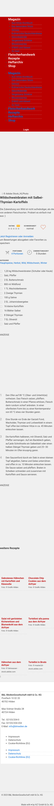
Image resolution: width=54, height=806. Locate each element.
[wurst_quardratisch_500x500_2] (27, 516)
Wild (23, 263)
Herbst (17, 263)
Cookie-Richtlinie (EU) (19, 743)
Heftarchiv (15, 62)
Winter (43, 263)
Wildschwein (33, 263)
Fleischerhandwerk (21, 54)
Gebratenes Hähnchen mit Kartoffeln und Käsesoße (12, 581)
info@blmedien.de (18, 726)
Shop (12, 66)
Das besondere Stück (22, 26)
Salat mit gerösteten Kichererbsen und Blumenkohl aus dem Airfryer (12, 623)
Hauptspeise (6, 263)
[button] (18, 228)
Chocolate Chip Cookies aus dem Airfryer (37, 581)
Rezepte (14, 58)
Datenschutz (14, 740)
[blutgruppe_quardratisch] (27, 363)
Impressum (14, 736)
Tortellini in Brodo (37, 662)
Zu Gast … (16, 51)
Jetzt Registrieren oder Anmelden (17, 236)
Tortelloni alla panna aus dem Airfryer (38, 620)
